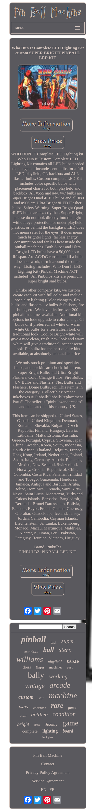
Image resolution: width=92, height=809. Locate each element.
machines (55, 667)
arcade (60, 685)
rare (57, 705)
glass (72, 708)
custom (26, 697)
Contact (47, 764)
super (67, 641)
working (58, 676)
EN (43, 789)
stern (65, 649)
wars (23, 706)
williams (29, 659)
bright (23, 724)
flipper (40, 667)
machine (63, 695)
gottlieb (39, 714)
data (37, 725)
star (41, 698)
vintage (34, 686)
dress (27, 667)
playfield (55, 661)
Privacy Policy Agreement (47, 772)
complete (30, 731)
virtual (23, 716)
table (72, 661)
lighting (50, 730)
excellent (31, 651)
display (51, 724)
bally (36, 675)
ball (48, 649)
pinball (33, 639)
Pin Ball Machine (47, 755)
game (70, 723)
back (53, 642)
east (70, 667)
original (39, 708)
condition (64, 714)
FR (52, 789)
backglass (47, 737)
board (68, 731)
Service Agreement (48, 781)
